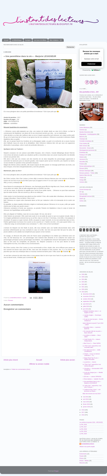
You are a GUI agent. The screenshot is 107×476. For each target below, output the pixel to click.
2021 (83, 287)
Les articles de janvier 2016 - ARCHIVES (91, 422)
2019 (83, 291)
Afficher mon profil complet (87, 446)
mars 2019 (86, 401)
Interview (82, 194)
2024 (83, 279)
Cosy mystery (83, 143)
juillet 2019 (86, 306)
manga (81, 180)
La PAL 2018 (83, 429)
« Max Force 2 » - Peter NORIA (92, 343)
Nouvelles (82, 161)
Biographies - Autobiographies (88, 134)
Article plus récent (11, 360)
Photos (81, 458)
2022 (83, 284)
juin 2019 (86, 309)
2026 (83, 274)
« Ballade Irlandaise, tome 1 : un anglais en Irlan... (92, 311)
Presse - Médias (84, 460)
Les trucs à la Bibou (40, 40)
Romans (10, 300)
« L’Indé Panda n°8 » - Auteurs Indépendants (91, 340)
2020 (83, 289)
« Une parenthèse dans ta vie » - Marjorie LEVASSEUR (92, 382)
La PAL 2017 (83, 427)
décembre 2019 (87, 294)
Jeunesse (82, 159)
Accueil (6, 40)
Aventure (82, 129)
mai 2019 (86, 397)
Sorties (81, 201)
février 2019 (86, 404)
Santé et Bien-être (84, 175)
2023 (83, 282)
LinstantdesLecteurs (88, 444)
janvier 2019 (86, 406)
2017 (83, 412)
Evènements (83, 454)
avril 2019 (86, 399)
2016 (83, 415)
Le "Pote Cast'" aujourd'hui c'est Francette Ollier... (92, 346)
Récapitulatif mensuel (85, 196)
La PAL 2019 (83, 431)
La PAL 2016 (83, 424)
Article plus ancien (67, 360)
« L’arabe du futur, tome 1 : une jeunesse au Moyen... (91, 390)
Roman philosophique (85, 166)
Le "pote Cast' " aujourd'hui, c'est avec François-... (92, 386)
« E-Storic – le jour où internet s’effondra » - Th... (91, 354)
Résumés (82, 463)
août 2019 (86, 304)
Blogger (56, 471)
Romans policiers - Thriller (86, 173)
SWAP (81, 198)
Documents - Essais (85, 148)
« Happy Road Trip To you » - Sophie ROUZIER (91, 358)
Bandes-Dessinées (84, 132)
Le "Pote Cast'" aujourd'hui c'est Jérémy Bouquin (92, 365)
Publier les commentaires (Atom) (21, 369)
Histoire (81, 157)
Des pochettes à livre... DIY (89, 92)
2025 (83, 277)
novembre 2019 (87, 296)
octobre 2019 (87, 299)
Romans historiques (85, 170)
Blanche (81, 136)
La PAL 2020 (83, 433)
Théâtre (81, 177)
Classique (82, 139)
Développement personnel (86, 150)
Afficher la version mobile (39, 364)
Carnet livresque (84, 189)
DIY (80, 192)
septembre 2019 (88, 301)
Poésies (81, 164)
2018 (83, 410)
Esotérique (82, 152)
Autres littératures (84, 127)
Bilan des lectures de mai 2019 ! (92, 393)
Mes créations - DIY (56, 40)
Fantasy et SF (83, 155)
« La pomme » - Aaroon (89, 362)
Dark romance (83, 145)
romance (81, 182)
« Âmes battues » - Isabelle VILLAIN (93, 379)
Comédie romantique (85, 141)
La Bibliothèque (17, 40)
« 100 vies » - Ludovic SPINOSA (92, 376)
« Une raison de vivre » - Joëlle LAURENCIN (91, 350)
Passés (81, 456)
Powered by (91, 70)
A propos (27, 40)
